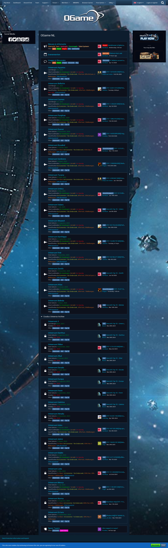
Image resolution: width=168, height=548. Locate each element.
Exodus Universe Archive (54, 316)
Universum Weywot (56, 221)
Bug (77, 62)
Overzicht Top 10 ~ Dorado (115, 370)
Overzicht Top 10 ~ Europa (115, 381)
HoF (62, 79)
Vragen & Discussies (57, 60)
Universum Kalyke (55, 453)
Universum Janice (55, 439)
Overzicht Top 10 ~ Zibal (114, 358)
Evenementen (54, 54)
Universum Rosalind (56, 145)
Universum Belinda (56, 300)
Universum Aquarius (56, 67)
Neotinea (105, 307)
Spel (54, 49)
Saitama (104, 90)
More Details (155, 545)
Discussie (71, 62)
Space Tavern (54, 528)
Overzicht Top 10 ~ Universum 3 (116, 323)
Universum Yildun (55, 344)
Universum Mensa (56, 482)
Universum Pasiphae (57, 115)
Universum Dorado (56, 367)
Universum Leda (55, 469)
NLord (104, 326)
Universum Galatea (56, 402)
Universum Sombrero (57, 159)
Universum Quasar (56, 129)
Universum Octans (56, 512)
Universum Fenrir (55, 390)
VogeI (104, 489)
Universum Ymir (54, 252)
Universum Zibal (55, 356)
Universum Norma (56, 498)
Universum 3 (53, 321)
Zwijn (104, 444)
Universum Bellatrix (56, 83)
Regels (64, 49)
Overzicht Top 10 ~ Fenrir (114, 393)
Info (69, 49)
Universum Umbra (55, 189)
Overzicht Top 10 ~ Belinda (115, 305)
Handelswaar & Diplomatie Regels (119, 45)
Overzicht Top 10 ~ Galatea (115, 404)
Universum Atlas (55, 284)
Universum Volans (56, 204)
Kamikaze (105, 47)
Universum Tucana (56, 175)
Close (163, 545)
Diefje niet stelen (107, 74)
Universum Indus (55, 425)
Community (75, 49)
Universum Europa (56, 379)
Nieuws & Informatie (57, 44)
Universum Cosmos (56, 99)
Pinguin (104, 165)
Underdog (105, 418)
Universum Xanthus (56, 333)
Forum (59, 49)
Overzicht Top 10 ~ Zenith (114, 273)
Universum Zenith (55, 268)
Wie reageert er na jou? (110, 528)
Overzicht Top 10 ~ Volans (114, 209)
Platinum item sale (116, 53)
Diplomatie (56, 79)
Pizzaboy (105, 136)
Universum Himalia (56, 414)
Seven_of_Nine (107, 518)
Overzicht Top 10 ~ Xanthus (115, 335)
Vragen (64, 62)
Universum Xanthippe (57, 237)
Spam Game (64, 530)
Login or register (152, 3)
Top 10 (67, 79)
